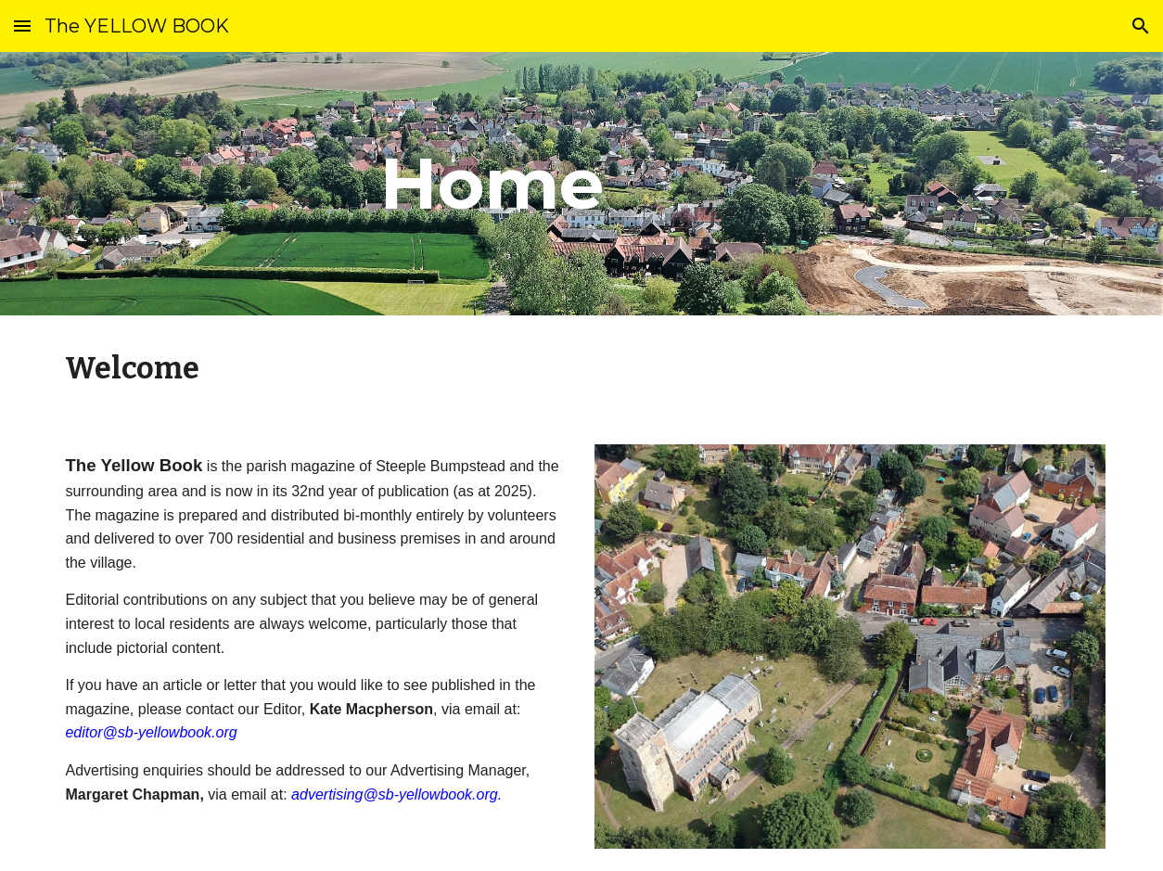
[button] (22, 25)
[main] (492, 183)
